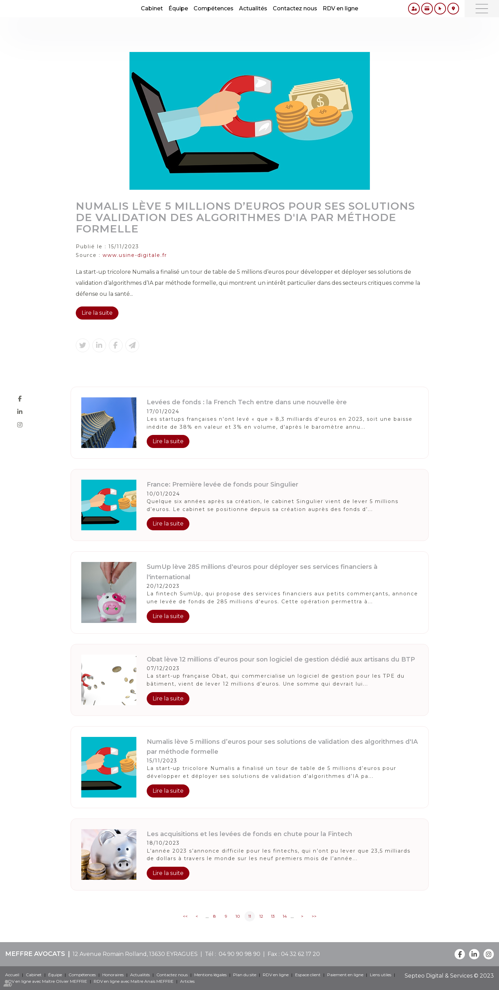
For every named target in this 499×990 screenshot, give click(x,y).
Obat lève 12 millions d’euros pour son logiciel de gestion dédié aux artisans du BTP (281, 659)
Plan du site (244, 974)
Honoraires (113, 974)
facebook (19, 399)
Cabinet (152, 8)
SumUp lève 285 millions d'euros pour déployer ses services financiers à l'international (262, 572)
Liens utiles (380, 974)
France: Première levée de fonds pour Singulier (222, 484)
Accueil (12, 974)
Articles (187, 981)
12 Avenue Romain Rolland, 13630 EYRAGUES (135, 954)
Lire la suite (97, 313)
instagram (19, 425)
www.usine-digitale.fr (135, 255)
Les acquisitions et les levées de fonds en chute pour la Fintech (249, 834)
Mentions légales (210, 974)
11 (249, 916)
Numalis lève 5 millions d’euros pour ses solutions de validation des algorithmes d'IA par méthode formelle (282, 746)
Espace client (308, 974)
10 (238, 916)
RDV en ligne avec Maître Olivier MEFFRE (46, 981)
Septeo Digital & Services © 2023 (449, 975)
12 (261, 916)
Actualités (253, 8)
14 (285, 916)
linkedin (19, 412)
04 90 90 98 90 (238, 954)
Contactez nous (295, 8)
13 (273, 916)
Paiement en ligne (345, 974)
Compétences (213, 8)
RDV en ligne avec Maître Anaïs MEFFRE (134, 981)
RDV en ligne (340, 8)
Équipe (178, 8)
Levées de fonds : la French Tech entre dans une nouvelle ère (247, 402)
